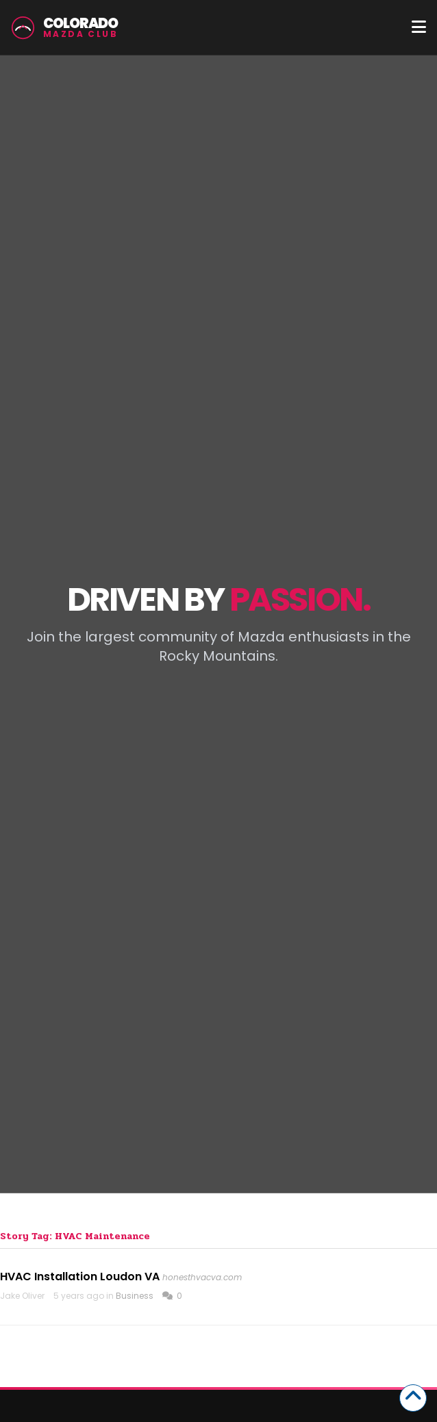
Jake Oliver (22, 1296)
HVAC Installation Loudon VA (80, 1276)
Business (134, 1296)
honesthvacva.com (202, 1277)
